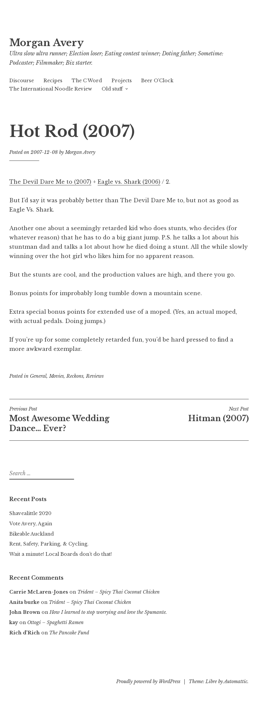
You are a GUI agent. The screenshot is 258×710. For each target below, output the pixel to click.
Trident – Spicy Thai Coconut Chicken (118, 592)
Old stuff (112, 89)
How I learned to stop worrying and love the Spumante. (108, 612)
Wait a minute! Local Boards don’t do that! (60, 554)
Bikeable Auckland (31, 534)
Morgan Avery (46, 43)
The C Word (87, 81)
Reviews (95, 376)
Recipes (52, 81)
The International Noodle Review (50, 89)
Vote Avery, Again (30, 524)
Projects (122, 81)
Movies (56, 376)
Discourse (21, 81)
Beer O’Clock (157, 81)
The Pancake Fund (69, 633)
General (38, 376)
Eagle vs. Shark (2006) (129, 181)
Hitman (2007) (189, 414)
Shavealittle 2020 (30, 513)
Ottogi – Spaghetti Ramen (55, 622)
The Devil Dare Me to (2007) (50, 181)
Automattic (235, 681)
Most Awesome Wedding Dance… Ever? (69, 419)
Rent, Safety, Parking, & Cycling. (49, 544)
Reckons (74, 376)
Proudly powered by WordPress (148, 681)
